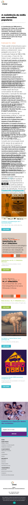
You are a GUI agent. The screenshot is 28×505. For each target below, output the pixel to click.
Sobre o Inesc (5, 443)
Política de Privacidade (7, 475)
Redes (3, 456)
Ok (14, 502)
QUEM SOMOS (4, 441)
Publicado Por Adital (8, 43)
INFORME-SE (4, 458)
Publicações (4, 463)
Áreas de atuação (6, 450)
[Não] (26, 500)
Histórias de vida (5, 465)
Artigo (10, 178)
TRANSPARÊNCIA (5, 467)
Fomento (3, 473)
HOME (2, 439)
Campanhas (4, 454)
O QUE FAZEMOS (5, 449)
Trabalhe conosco (6, 446)
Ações (3, 452)
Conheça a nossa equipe (7, 445)
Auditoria (4, 469)
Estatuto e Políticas (6, 471)
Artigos (3, 461)
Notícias (3, 460)
